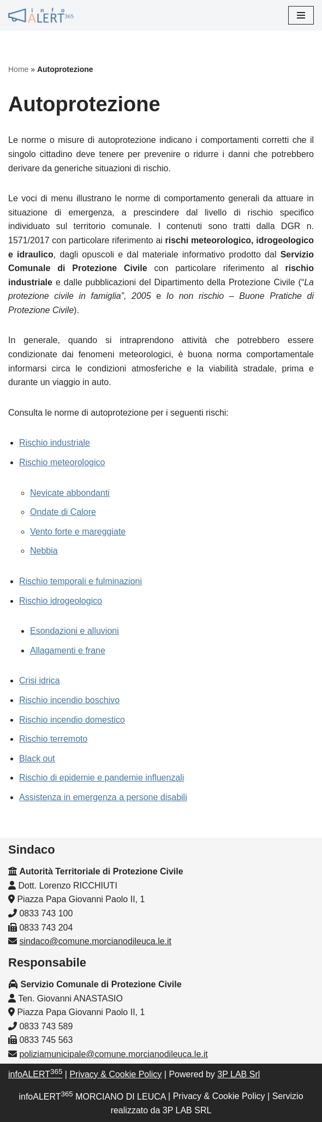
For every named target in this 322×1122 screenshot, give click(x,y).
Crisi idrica (39, 680)
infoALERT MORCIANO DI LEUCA (92, 1096)
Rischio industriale (54, 442)
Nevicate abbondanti (70, 492)
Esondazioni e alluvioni (74, 630)
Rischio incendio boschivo (69, 700)
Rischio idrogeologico (60, 600)
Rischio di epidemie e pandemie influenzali (101, 777)
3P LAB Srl (238, 1074)
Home (18, 69)
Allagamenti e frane (67, 650)
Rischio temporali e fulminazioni (80, 581)
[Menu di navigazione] (301, 15)
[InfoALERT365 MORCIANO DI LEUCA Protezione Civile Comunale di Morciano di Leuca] (41, 15)
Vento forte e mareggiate (78, 531)
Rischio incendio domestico (72, 719)
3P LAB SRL (187, 1110)
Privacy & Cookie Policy (115, 1074)
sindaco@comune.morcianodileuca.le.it (95, 941)
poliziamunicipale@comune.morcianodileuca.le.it (113, 1054)
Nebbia (44, 550)
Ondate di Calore (63, 512)
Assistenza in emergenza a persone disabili (103, 797)
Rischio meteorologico (62, 462)
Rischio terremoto (53, 738)
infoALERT (35, 1074)
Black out (37, 758)
